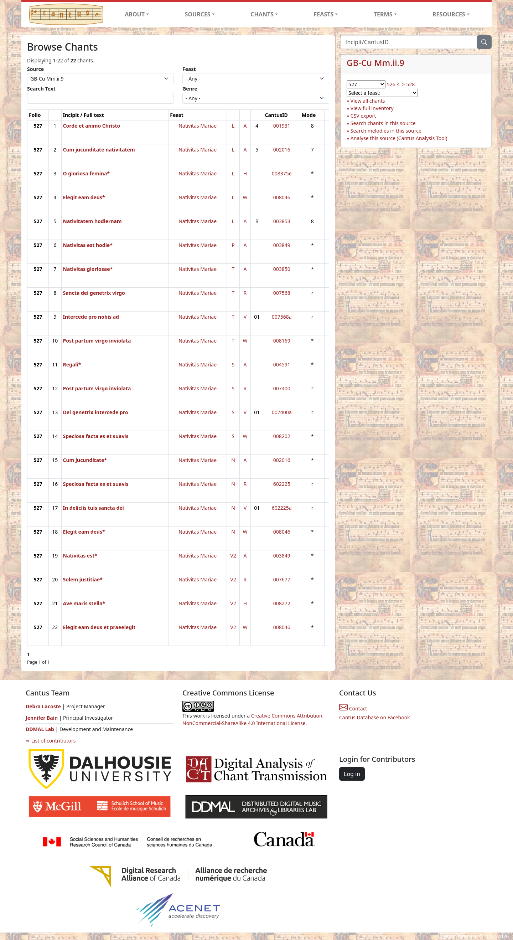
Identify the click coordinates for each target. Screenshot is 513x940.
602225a (282, 507)
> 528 (408, 84)
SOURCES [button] (198, 14)
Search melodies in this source (386, 130)
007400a (282, 412)
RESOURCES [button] (448, 14)
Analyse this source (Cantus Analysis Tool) (399, 138)
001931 (281, 125)
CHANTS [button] (262, 14)
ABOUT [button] (135, 14)
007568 (281, 292)
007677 (281, 579)
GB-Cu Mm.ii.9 (375, 62)
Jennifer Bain (42, 717)
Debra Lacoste (43, 706)
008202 (281, 436)
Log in (352, 774)
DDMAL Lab (40, 729)
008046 (281, 197)
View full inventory (372, 108)
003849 (281, 245)
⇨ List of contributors (51, 740)
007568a (282, 316)
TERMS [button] (383, 14)
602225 (281, 484)
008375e (282, 173)
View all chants (368, 100)
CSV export (363, 115)
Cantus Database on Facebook (374, 717)
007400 (281, 388)
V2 (233, 555)
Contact (353, 708)
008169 (281, 340)
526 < (393, 84)
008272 (281, 603)
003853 (281, 221)
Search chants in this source (383, 123)
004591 (281, 364)
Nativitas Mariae (197, 125)
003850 (281, 269)
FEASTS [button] (324, 14)
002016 (281, 149)
